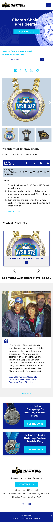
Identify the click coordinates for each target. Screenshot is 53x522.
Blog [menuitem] (29, 478)
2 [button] (25, 393)
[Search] (24, 59)
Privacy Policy (26, 516)
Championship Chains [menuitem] (21, 51)
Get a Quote (26, 32)
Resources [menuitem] (37, 478)
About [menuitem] (23, 478)
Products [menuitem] (6, 51)
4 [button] (30, 393)
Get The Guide (35, 424)
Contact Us (26, 484)
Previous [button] (3, 102)
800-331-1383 (19, 490)
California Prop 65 (11, 211)
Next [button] (49, 102)
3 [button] (27, 393)
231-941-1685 (32, 490)
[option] (26, 102)
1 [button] (22, 393)
